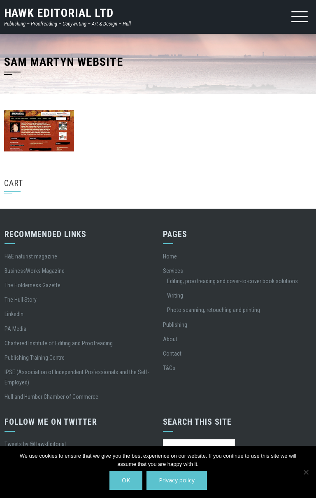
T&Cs (169, 368)
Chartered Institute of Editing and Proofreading (59, 343)
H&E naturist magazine (31, 256)
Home (170, 256)
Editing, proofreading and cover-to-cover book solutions (232, 281)
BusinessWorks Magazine (35, 271)
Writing (175, 295)
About (170, 339)
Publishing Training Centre (35, 357)
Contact (172, 353)
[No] (306, 472)
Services (173, 271)
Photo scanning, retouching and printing (213, 310)
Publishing (175, 324)
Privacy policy (177, 480)
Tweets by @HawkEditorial (35, 444)
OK (126, 480)
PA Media (15, 329)
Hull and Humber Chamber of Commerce (51, 396)
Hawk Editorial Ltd (59, 13)
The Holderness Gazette (32, 285)
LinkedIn (14, 314)
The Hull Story (21, 299)
